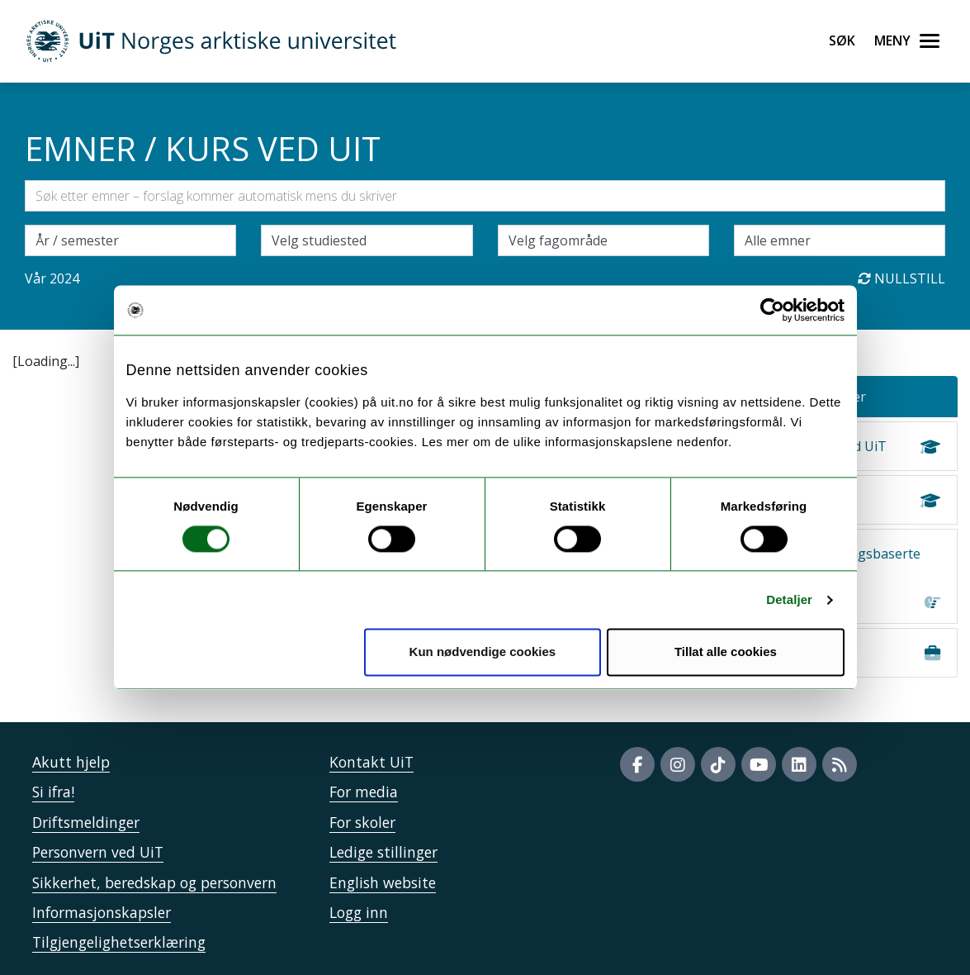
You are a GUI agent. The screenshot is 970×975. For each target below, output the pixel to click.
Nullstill (901, 278)
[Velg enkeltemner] (839, 240)
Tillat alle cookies (725, 652)
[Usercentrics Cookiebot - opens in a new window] (772, 309)
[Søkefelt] (485, 196)
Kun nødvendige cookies (482, 652)
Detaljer (789, 599)
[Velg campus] (366, 240)
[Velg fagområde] (603, 240)
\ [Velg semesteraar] (130, 240)
